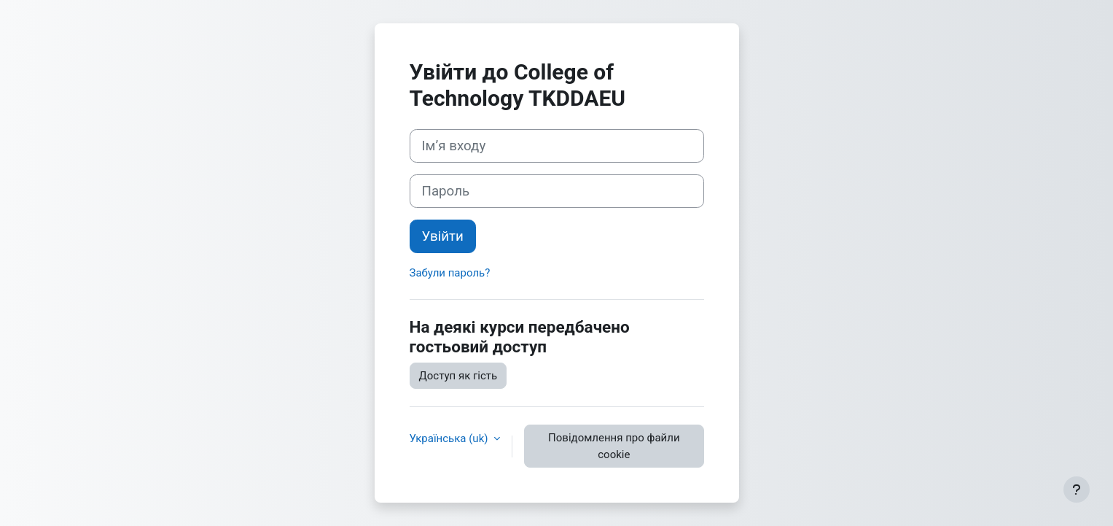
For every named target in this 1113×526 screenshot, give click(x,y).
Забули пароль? (450, 272)
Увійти (443, 236)
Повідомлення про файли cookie (613, 446)
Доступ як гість (458, 375)
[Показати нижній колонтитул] (1076, 489)
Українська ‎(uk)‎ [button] (450, 438)
